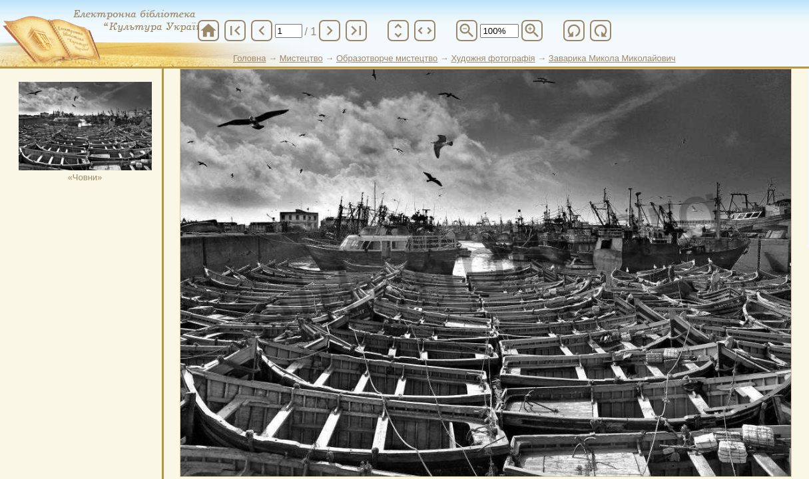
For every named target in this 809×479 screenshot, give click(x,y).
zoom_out (466, 30)
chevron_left (261, 30)
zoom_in (532, 30)
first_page (235, 30)
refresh (574, 30)
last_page (356, 30)
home (208, 30)
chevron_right (329, 30)
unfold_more (398, 30)
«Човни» (85, 132)
